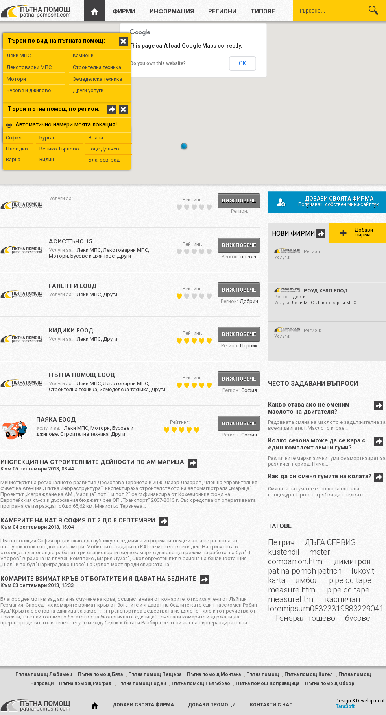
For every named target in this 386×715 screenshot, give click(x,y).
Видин (46, 159)
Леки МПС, (90, 250)
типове (263, 11)
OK (242, 63)
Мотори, (59, 256)
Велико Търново (59, 149)
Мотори (16, 79)
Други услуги (88, 90)
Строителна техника (97, 67)
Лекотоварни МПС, (126, 250)
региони (222, 11)
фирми (124, 11)
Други (124, 256)
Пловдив (17, 149)
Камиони (83, 55)
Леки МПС (19, 55)
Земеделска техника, (125, 389)
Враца (96, 138)
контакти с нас (271, 705)
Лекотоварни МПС (29, 67)
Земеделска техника (97, 79)
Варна (13, 159)
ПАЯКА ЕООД (56, 419)
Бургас (47, 138)
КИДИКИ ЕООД (71, 330)
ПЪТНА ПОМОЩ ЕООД (82, 375)
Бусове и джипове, (93, 256)
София (14, 138)
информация (172, 11)
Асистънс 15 (70, 241)
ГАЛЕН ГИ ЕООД (73, 286)
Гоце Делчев (104, 149)
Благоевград (104, 160)
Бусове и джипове (29, 90)
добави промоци (212, 705)
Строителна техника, (74, 389)
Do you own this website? (158, 63)
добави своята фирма (143, 705)
